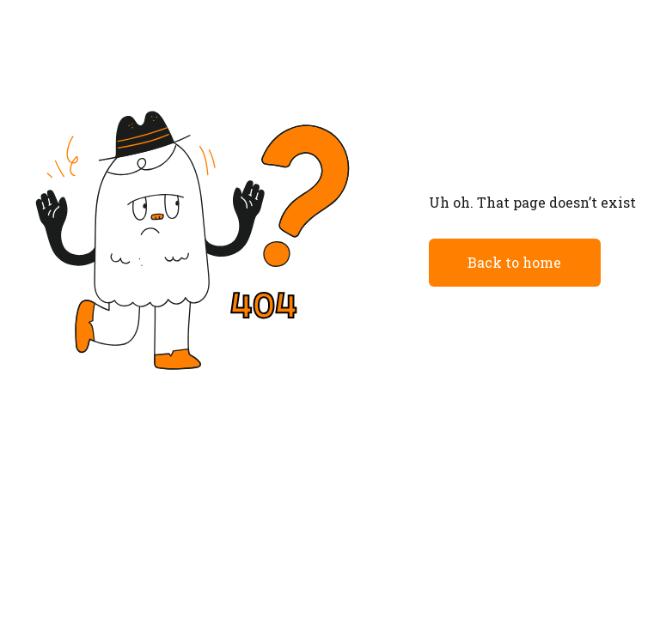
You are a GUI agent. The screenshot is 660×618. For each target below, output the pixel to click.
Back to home (514, 262)
